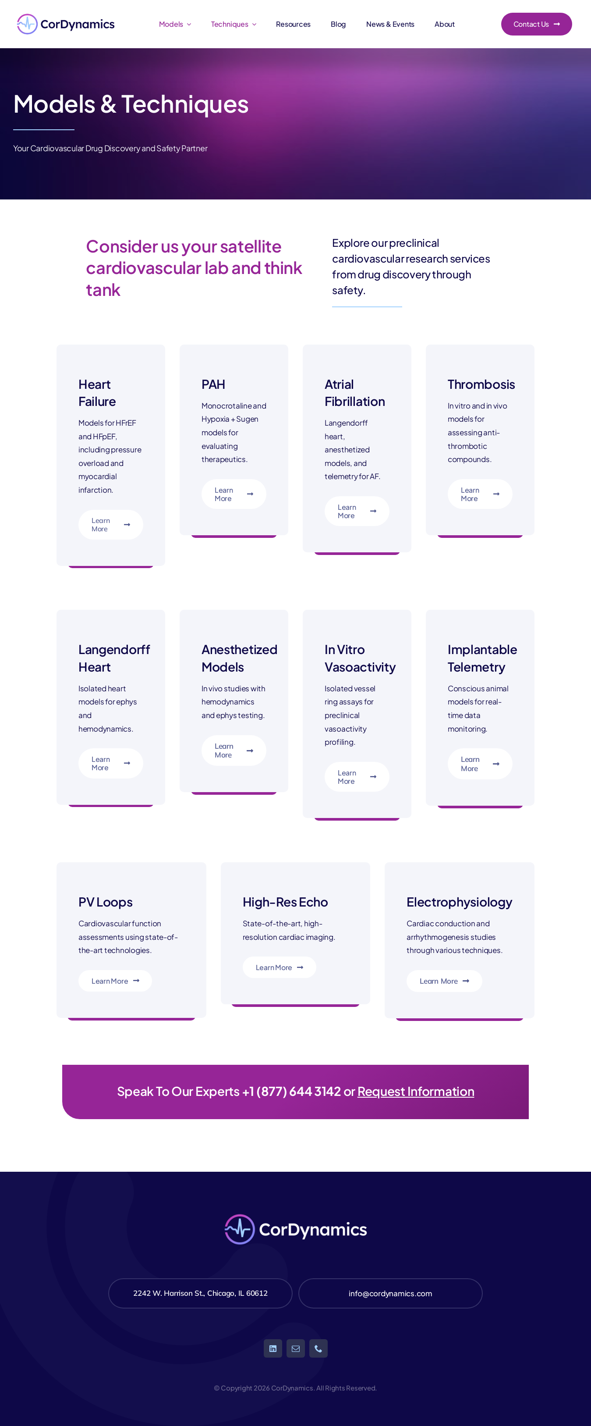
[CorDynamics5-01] (65, 12)
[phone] (318, 1348)
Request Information (415, 1091)
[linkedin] (273, 1348)
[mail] (296, 1348)
